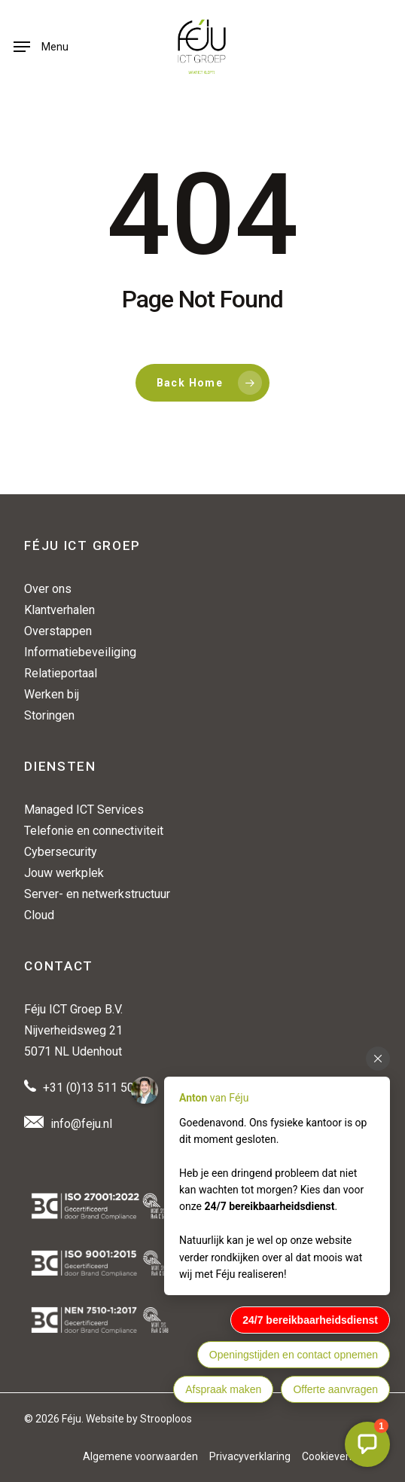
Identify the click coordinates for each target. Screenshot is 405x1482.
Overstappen (58, 631)
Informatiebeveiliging (80, 652)
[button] (41, 46)
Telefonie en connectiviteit (93, 831)
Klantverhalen (59, 610)
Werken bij (51, 694)
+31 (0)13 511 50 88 (97, 1087)
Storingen (49, 715)
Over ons (48, 589)
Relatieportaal (60, 673)
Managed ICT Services (84, 809)
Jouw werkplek (64, 873)
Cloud (39, 915)
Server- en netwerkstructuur (97, 894)
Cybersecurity (60, 852)
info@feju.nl (81, 1124)
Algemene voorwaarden (140, 1456)
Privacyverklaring (250, 1456)
